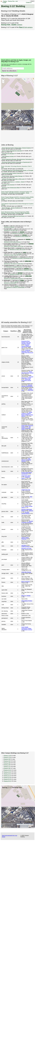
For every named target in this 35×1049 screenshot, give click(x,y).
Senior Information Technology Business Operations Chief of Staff (16, 167)
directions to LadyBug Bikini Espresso (13, 278)
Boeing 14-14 (7, 775)
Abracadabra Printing (26, 600)
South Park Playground (27, 352)
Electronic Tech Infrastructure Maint (11, 187)
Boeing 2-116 (7, 757)
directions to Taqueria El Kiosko (25, 270)
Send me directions (9, 71)
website (19, 253)
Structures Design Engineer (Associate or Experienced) (16, 162)
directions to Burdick (9, 227)
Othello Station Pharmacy (25, 538)
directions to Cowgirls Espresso (14, 266)
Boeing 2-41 (7, 766)
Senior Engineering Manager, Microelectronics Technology (16, 159)
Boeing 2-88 (7, 762)
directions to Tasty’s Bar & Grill (17, 249)
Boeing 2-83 (7, 761)
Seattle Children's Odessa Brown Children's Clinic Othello (27, 414)
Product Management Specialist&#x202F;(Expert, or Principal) (17, 170)
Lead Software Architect (8, 156)
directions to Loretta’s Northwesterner (21, 258)
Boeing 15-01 (7, 781)
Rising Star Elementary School (27, 372)
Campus (11, 24)
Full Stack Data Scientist (8, 184)
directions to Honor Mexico (22, 236)
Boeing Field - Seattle (13, 1)
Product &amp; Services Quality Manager (12, 176)
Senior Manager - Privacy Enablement (11, 207)
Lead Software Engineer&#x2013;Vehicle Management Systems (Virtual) (17, 204)
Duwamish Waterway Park (25, 350)
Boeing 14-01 (7, 773)
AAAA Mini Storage (26, 572)
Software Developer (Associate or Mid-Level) (13, 179)
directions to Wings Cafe (16, 274)
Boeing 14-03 (7, 770)
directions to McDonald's (10, 283)
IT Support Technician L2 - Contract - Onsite (13, 181)
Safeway (31, 510)
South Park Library (26, 475)
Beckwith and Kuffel (26, 548)
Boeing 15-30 (7, 777)
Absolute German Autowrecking (27, 385)
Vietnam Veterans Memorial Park (26, 346)
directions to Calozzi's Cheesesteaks (15, 287)
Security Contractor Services (27, 522)
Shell (31, 496)
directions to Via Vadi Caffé (11, 230)
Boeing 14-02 (7, 772)
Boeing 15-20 (7, 779)
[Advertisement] (13, 44)
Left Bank (23, 545)
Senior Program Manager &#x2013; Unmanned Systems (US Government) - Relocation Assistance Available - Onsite (16, 192)
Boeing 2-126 (7, 755)
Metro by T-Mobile (26, 595)
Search (32, 1)
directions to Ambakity (17, 233)
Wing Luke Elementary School (26, 380)
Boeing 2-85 (7, 768)
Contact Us (29, 2)
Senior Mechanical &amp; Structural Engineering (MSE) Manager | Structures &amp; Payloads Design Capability (15, 212)
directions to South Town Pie (11, 255)
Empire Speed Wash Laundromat (26, 473)
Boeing (5, 1)
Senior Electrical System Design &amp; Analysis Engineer (16, 147)
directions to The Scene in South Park (13, 263)
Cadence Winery (25, 546)
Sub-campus (25, 27)
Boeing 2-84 (7, 759)
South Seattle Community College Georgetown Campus (26, 628)
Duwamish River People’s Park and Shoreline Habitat (26, 342)
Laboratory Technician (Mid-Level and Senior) (13, 216)
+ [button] (3, 80)
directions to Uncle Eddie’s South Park (13, 246)
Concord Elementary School (27, 377)
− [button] (3, 82)
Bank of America (25, 581)
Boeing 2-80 (7, 764)
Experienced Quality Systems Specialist (12, 173)
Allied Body (30, 390)
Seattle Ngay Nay (25, 489)
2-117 (4, 2)
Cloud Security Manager (8, 153)
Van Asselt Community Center (26, 428)
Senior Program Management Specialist (12, 150)
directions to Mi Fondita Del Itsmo (12, 242)
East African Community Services (26, 460)
